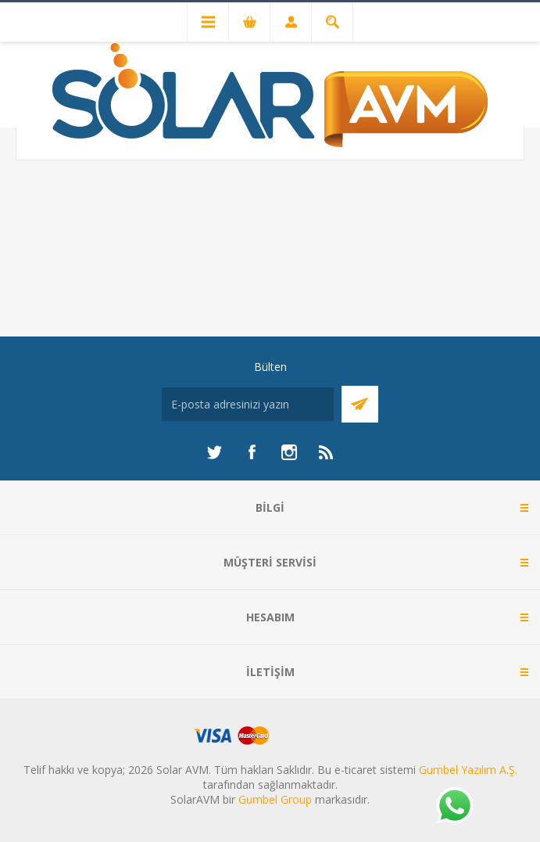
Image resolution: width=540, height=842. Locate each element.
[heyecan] (214, 452)
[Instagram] (289, 452)
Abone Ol (360, 404)
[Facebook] (251, 452)
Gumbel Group (275, 799)
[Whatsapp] (454, 806)
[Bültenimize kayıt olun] (248, 404)
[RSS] (326, 452)
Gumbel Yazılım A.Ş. (468, 769)
